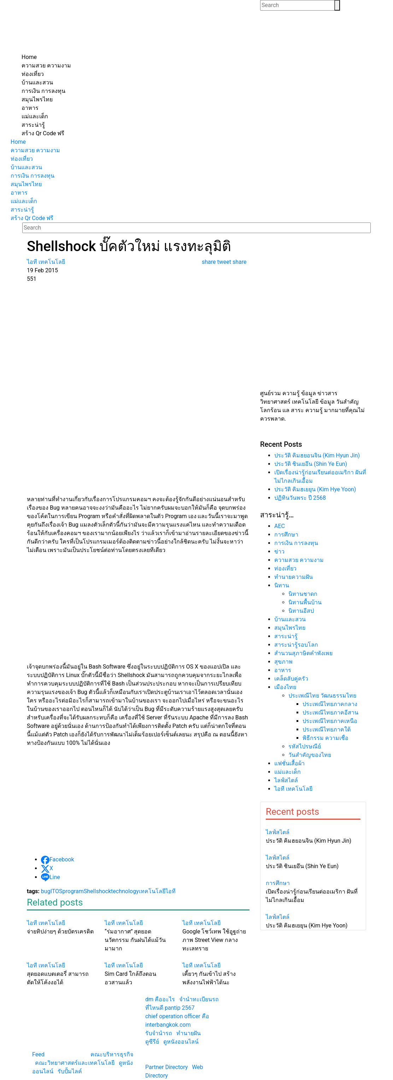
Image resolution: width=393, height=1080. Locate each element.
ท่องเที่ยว (285, 568)
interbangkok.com (167, 1024)
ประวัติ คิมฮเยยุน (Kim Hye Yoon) (315, 489)
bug (46, 891)
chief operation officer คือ (177, 1016)
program (73, 891)
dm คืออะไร (160, 999)
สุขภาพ (283, 661)
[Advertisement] (196, 336)
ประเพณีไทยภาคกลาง (330, 704)
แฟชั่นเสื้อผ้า (289, 763)
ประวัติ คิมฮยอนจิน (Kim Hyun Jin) (317, 455)
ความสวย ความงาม (299, 560)
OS (59, 891)
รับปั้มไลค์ (70, 1071)
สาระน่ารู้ (286, 636)
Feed (38, 1054)
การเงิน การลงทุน (296, 543)
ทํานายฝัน (188, 1033)
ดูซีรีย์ (152, 1041)
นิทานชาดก (302, 594)
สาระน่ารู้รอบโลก (296, 644)
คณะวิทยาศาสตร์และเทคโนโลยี (75, 1063)
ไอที (170, 891)
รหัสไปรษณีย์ (304, 746)
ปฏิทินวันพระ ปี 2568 (300, 497)
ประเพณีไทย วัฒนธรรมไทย (322, 695)
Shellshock (97, 891)
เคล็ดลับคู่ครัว (291, 678)
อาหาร (282, 670)
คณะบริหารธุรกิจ (111, 1054)
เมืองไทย (285, 687)
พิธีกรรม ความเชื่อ (325, 738)
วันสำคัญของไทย (309, 755)
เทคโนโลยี (152, 891)
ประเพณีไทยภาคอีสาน (330, 712)
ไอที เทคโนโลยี (293, 788)
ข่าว (279, 551)
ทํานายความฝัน (293, 577)
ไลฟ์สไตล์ (286, 780)
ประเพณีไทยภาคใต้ (327, 729)
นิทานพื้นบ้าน (305, 602)
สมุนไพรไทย (289, 627)
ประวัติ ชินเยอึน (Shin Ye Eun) (310, 464)
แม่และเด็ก (287, 772)
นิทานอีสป (301, 610)
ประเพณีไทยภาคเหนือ (330, 721)
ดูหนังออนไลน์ (181, 1041)
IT (53, 891)
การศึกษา (286, 534)
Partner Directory (166, 1067)
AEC (279, 526)
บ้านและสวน (290, 619)
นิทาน (281, 585)
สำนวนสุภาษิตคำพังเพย (303, 653)
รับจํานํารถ (158, 1033)
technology (125, 891)
